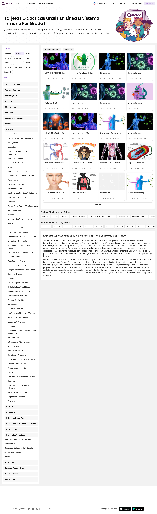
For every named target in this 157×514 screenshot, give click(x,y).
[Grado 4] (88, 227)
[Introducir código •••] (119, 3)
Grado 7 (17, 63)
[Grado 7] (120, 227)
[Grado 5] (99, 227)
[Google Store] (138, 509)
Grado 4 (17, 58)
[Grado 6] (109, 227)
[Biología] (45, 216)
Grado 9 (7, 67)
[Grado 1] (68, 49)
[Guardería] (46, 227)
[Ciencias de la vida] (78, 216)
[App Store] (125, 509)
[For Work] (18, 3)
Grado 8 (28, 63)
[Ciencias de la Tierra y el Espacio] (102, 216)
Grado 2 (29, 54)
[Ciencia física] (123, 216)
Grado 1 (19, 54)
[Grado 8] (130, 227)
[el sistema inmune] (52, 49)
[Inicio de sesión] (136, 3)
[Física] (54, 216)
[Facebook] (33, 509)
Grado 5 (28, 58)
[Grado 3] (78, 227)
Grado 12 (7, 72)
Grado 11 (29, 67)
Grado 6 (7, 63)
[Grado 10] (151, 227)
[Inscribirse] (149, 3)
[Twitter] (29, 509)
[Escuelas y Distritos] (46, 3)
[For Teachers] (30, 3)
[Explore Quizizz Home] (7, 3)
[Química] (64, 216)
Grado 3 (7, 58)
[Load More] (98, 204)
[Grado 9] (140, 227)
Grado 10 (18, 67)
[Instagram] (37, 509)
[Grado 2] (67, 227)
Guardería (8, 54)
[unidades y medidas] (139, 216)
